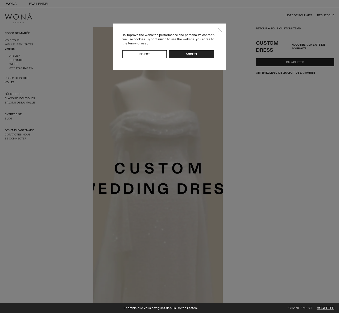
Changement (300, 308)
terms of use (137, 43)
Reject (144, 54)
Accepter (325, 308)
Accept (191, 54)
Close (220, 29)
